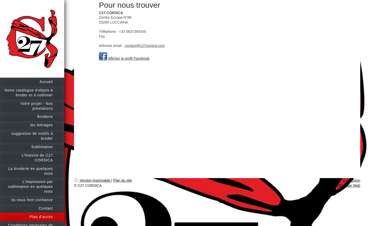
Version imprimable (92, 180)
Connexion (351, 180)
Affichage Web (348, 185)
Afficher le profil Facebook (129, 58)
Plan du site (122, 180)
